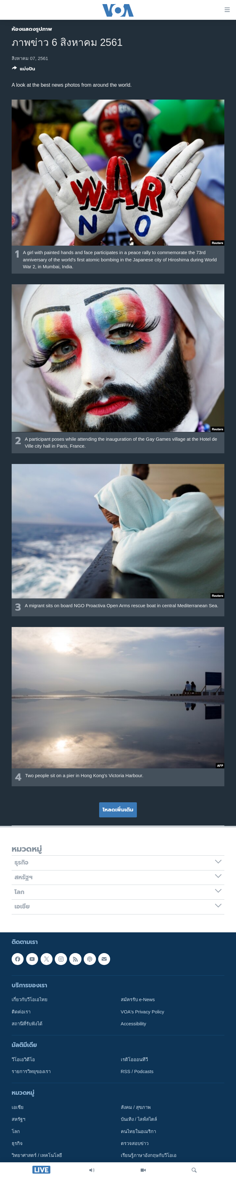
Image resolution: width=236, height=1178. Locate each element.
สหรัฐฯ (18, 1119)
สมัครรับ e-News (138, 999)
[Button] (23, 70)
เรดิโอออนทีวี (134, 1059)
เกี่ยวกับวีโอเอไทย (30, 999)
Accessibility (133, 1023)
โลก (16, 1131)
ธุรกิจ (17, 1143)
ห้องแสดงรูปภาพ (32, 29)
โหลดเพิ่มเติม (118, 809)
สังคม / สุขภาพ (136, 1107)
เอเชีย (18, 1107)
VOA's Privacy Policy (142, 1011)
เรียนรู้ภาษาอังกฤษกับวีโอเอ (149, 1155)
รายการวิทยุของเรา (31, 1071)
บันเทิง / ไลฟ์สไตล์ (139, 1119)
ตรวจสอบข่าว (135, 1143)
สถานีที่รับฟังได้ (27, 1023)
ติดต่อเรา (21, 1011)
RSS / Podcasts (137, 1071)
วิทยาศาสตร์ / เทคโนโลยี (37, 1155)
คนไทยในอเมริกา (138, 1131)
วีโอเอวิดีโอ (23, 1059)
